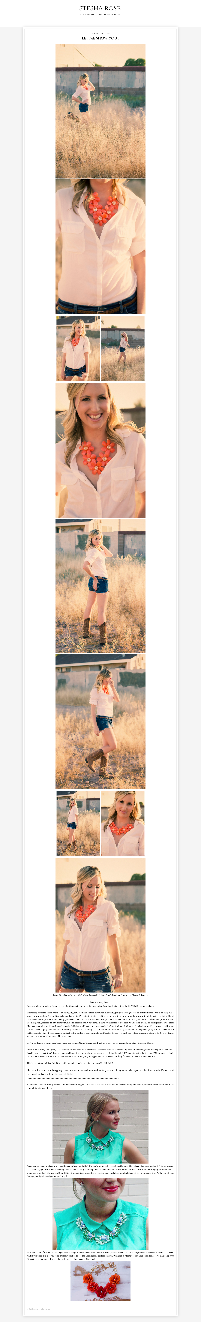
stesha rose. (100, 8)
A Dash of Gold (64, 1074)
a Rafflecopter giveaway (38, 1309)
